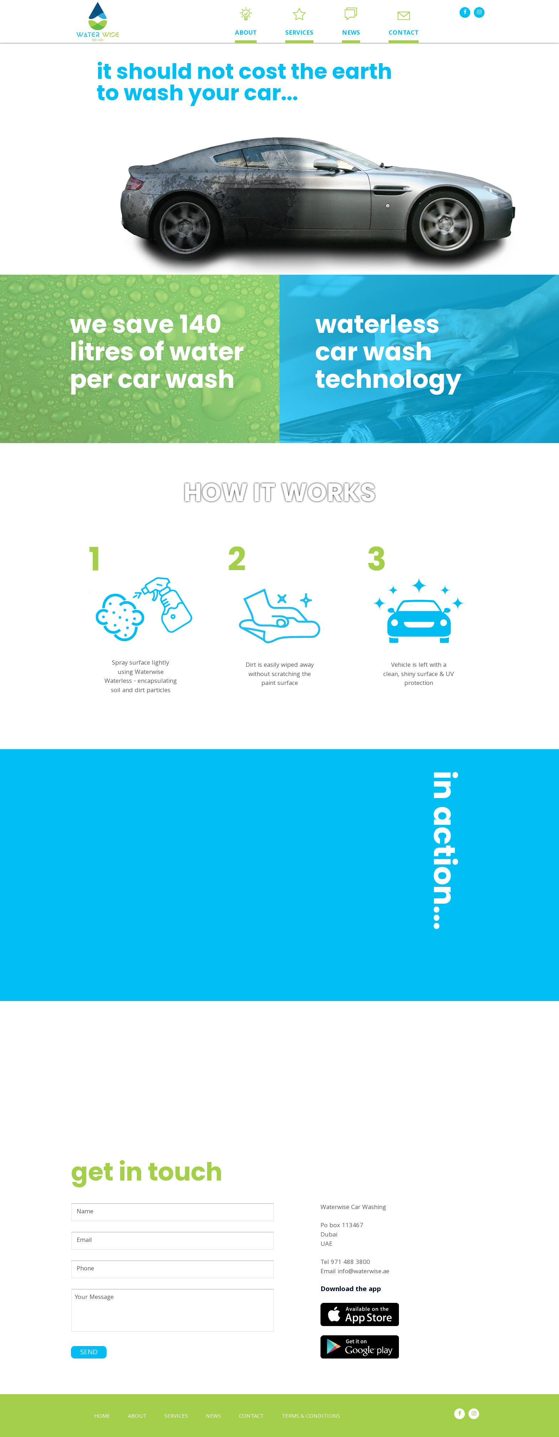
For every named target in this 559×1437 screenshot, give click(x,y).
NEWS (351, 33)
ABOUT (246, 33)
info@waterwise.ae (363, 1272)
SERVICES (299, 33)
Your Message (172, 1310)
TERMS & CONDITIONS (311, 1416)
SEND (89, 1353)
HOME (102, 1416)
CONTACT (404, 33)
